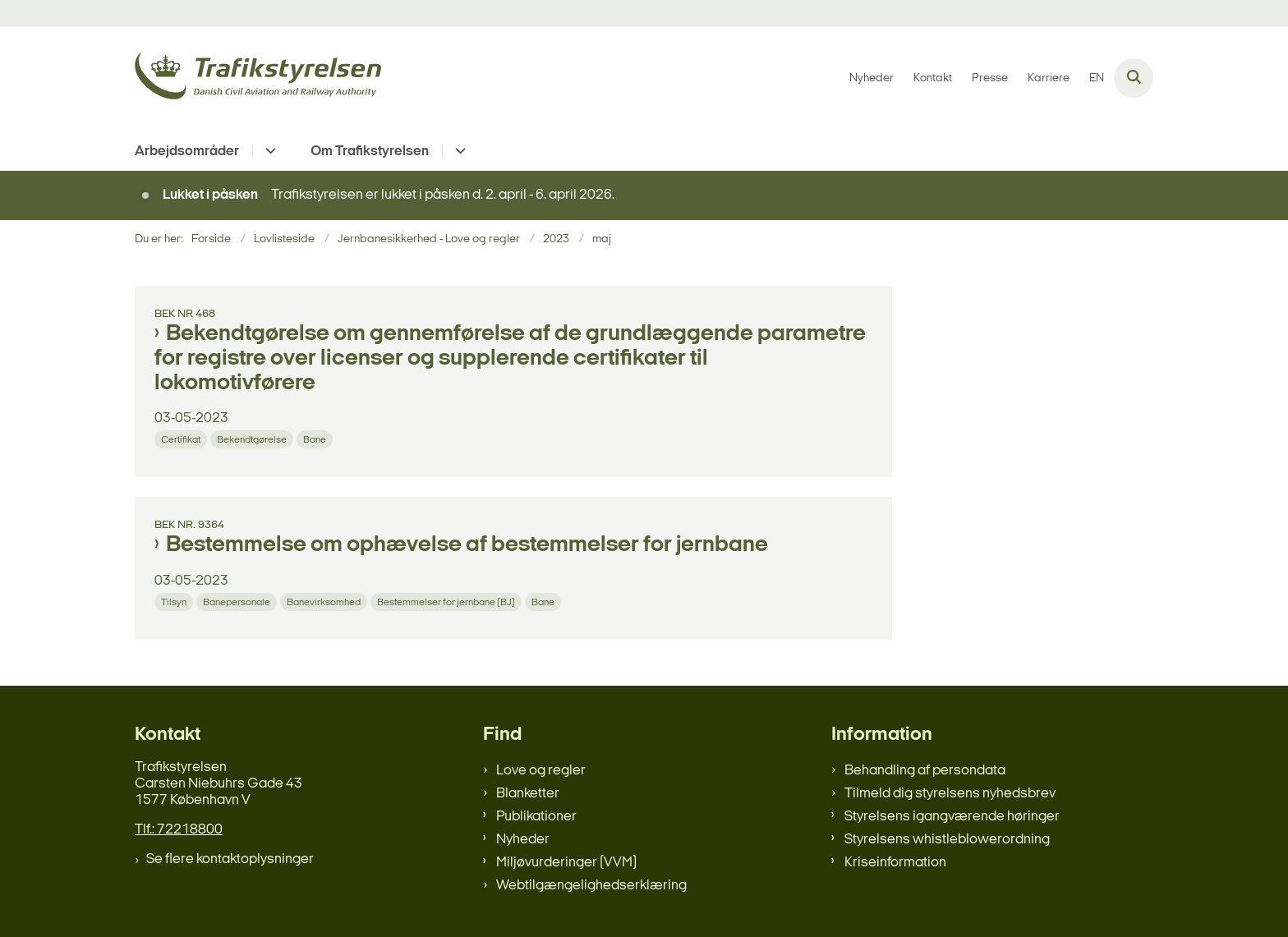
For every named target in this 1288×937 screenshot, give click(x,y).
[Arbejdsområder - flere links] (268, 151)
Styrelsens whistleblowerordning (947, 840)
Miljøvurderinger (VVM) (566, 863)
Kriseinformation (895, 863)
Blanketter (527, 794)
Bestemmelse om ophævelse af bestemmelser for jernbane (467, 545)
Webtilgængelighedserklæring (591, 886)
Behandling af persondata (924, 771)
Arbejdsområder (187, 151)
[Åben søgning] (1133, 78)
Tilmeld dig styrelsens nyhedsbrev (950, 794)
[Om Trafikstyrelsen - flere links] (458, 151)
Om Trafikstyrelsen (369, 151)
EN (1096, 79)
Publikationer (536, 817)
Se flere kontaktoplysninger (230, 859)
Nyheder (523, 840)
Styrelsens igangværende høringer (952, 817)
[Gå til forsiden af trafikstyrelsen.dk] (258, 78)
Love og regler (541, 771)
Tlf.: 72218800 (179, 830)
